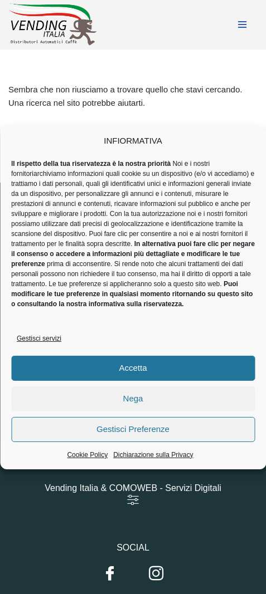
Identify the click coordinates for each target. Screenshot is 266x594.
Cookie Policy (87, 462)
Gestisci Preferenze (133, 436)
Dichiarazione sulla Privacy (153, 462)
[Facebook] (109, 574)
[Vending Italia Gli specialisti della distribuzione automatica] (55, 24)
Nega (133, 405)
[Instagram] (156, 574)
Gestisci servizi (39, 346)
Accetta (133, 375)
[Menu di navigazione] (242, 24)
